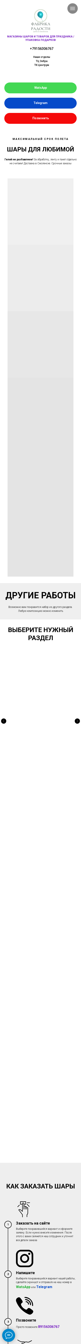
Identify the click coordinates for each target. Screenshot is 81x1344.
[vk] (7, 1245)
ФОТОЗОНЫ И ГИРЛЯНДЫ (40, 711)
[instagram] (21, 1245)
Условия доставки (15, 1193)
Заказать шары (13, 1176)
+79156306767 (41, 49)
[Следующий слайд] (77, 700)
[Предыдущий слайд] (3, 700)
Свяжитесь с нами (15, 1210)
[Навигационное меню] (72, 8)
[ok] (14, 1245)
